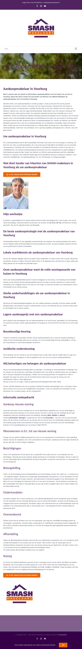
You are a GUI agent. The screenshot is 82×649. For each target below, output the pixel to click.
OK (63, 645)
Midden (54, 415)
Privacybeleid (62, 635)
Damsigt (22, 418)
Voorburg (22, 415)
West (49, 415)
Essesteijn (49, 418)
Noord (62, 415)
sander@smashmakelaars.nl (51, 2)
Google (47, 567)
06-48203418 (38, 2)
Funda (42, 567)
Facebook (56, 567)
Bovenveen (14, 418)
